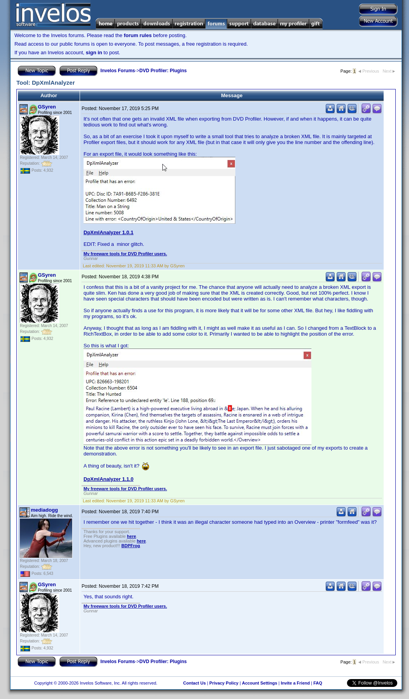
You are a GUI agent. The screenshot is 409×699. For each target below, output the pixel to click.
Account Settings (259, 683)
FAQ (317, 683)
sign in (94, 52)
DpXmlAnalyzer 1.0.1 (108, 232)
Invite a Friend (295, 683)
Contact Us (194, 683)
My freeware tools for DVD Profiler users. (125, 253)
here (131, 536)
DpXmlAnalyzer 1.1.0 (108, 479)
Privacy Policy (223, 683)
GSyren (47, 107)
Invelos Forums (117, 70)
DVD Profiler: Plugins (163, 70)
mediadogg (44, 510)
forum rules (138, 35)
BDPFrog (130, 545)
